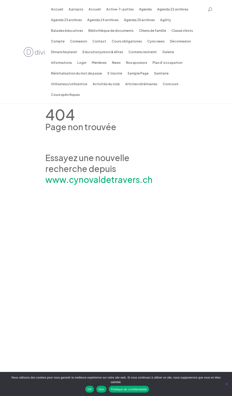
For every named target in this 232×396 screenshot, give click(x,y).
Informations (61, 63)
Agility (165, 20)
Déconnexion (180, 41)
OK (89, 389)
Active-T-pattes (120, 9)
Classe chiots (182, 30)
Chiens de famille (152, 30)
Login (81, 63)
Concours (170, 84)
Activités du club (106, 84)
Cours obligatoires (127, 41)
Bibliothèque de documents (110, 30)
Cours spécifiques (65, 95)
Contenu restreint (142, 52)
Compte (58, 41)
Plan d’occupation (167, 63)
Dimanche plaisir (64, 52)
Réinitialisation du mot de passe (76, 73)
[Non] (226, 384)
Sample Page (138, 73)
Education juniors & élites (102, 52)
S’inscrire (114, 73)
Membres (99, 63)
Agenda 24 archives (102, 20)
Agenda (145, 9)
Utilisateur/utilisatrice (69, 84)
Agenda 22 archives (172, 9)
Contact (99, 41)
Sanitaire (161, 73)
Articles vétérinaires (141, 84)
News (116, 63)
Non (101, 389)
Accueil (57, 9)
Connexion (78, 41)
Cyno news (155, 41)
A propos (76, 9)
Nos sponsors (136, 63)
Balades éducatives (67, 30)
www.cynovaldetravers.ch (98, 179)
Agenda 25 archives (139, 20)
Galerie (168, 52)
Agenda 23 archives (66, 20)
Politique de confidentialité (129, 389)
